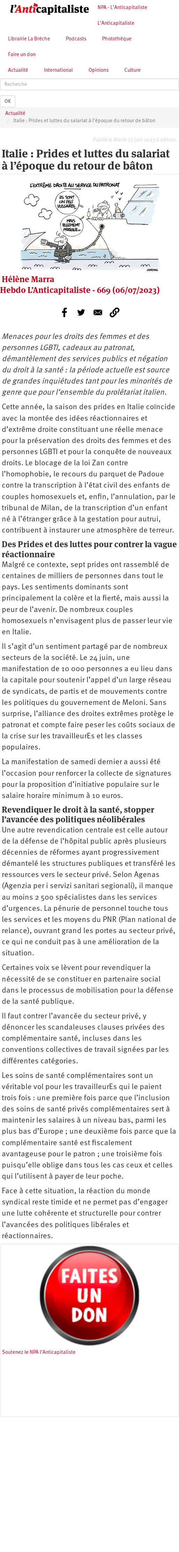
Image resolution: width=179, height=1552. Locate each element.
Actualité (18, 70)
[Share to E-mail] (98, 312)
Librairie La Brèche (29, 39)
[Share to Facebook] (64, 312)
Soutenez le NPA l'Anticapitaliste (39, 1352)
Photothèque (117, 39)
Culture (132, 70)
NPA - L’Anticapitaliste (122, 7)
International (58, 70)
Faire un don (22, 54)
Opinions (98, 70)
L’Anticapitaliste (116, 23)
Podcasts (76, 39)
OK (8, 101)
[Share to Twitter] (81, 312)
